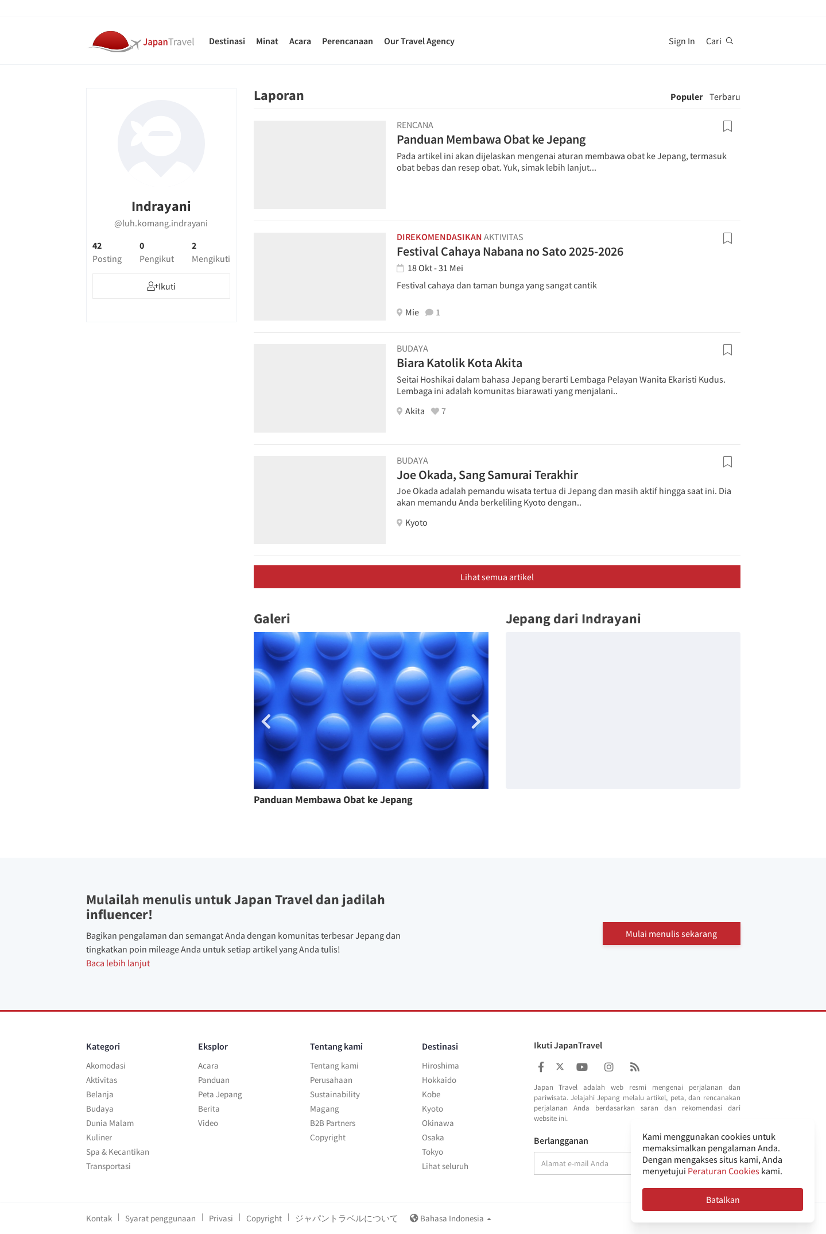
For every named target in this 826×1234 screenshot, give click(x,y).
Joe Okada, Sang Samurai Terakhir (487, 474)
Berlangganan (561, 1141)
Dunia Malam (110, 1122)
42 (107, 252)
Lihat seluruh (445, 1165)
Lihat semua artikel (497, 577)
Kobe (431, 1094)
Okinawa (438, 1122)
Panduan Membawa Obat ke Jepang (491, 139)
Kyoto (432, 1108)
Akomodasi (106, 1065)
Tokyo (432, 1151)
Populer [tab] (686, 96)
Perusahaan (331, 1079)
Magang (324, 1108)
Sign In (682, 41)
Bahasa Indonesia (450, 1218)
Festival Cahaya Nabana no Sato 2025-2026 (510, 251)
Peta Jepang (220, 1094)
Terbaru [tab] (724, 96)
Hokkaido (439, 1079)
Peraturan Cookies (723, 1171)
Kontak (99, 1218)
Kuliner (99, 1137)
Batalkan (723, 1199)
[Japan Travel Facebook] (541, 1067)
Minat (267, 41)
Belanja (100, 1094)
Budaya (100, 1108)
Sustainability (335, 1094)
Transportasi (108, 1165)
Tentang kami (334, 1065)
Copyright (328, 1137)
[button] (476, 721)
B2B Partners (332, 1122)
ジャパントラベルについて (346, 1218)
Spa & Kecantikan (117, 1151)
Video (208, 1122)
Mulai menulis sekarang (671, 933)
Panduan (214, 1079)
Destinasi (227, 41)
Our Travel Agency (419, 41)
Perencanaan (347, 41)
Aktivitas (101, 1079)
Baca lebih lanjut (118, 963)
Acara (300, 41)
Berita (209, 1108)
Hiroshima (440, 1065)
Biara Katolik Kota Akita (459, 362)
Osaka (433, 1137)
